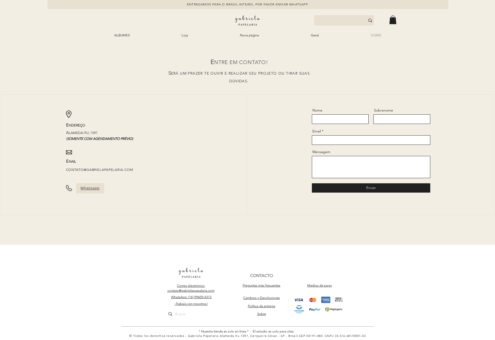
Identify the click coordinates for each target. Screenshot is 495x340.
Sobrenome (383, 110)
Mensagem (321, 152)
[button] (392, 19)
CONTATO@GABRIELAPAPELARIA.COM (99, 170)
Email (316, 131)
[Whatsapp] (90, 188)
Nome (317, 110)
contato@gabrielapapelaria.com (191, 290)
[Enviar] (371, 188)
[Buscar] (190, 314)
